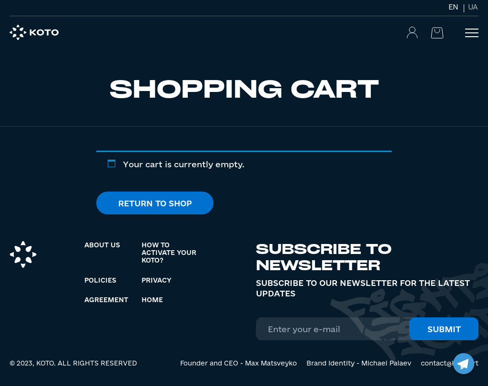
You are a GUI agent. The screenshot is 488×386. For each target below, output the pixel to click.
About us (102, 245)
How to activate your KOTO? (169, 252)
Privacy (157, 280)
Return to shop (155, 203)
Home (152, 300)
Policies (100, 280)
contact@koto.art (449, 363)
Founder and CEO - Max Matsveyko (238, 363)
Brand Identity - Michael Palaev (358, 363)
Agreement (106, 300)
